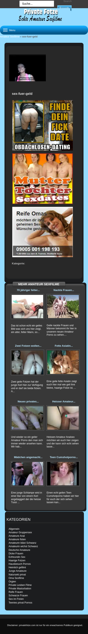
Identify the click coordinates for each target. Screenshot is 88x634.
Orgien (12, 581)
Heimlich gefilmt (17, 567)
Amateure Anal (17, 535)
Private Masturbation (20, 588)
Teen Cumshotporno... (64, 457)
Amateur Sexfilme (9, 36)
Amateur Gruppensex (20, 532)
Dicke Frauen (16, 553)
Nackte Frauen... (64, 290)
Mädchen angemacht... (28, 457)
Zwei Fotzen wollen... (28, 345)
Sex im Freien (16, 599)
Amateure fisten (17, 539)
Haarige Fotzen (17, 560)
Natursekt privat (17, 574)
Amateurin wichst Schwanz (23, 546)
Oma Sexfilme (16, 578)
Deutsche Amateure (19, 550)
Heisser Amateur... (63, 401)
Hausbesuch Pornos (20, 564)
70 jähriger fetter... (28, 290)
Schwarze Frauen (18, 595)
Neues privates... (28, 401)
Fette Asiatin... (64, 345)
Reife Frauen (16, 592)
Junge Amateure (17, 570)
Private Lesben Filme (20, 585)
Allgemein (14, 529)
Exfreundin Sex (17, 557)
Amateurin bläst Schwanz (22, 542)
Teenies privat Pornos (20, 602)
